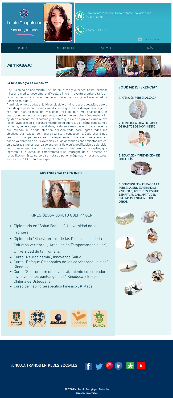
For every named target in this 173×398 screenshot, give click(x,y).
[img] (131, 66)
